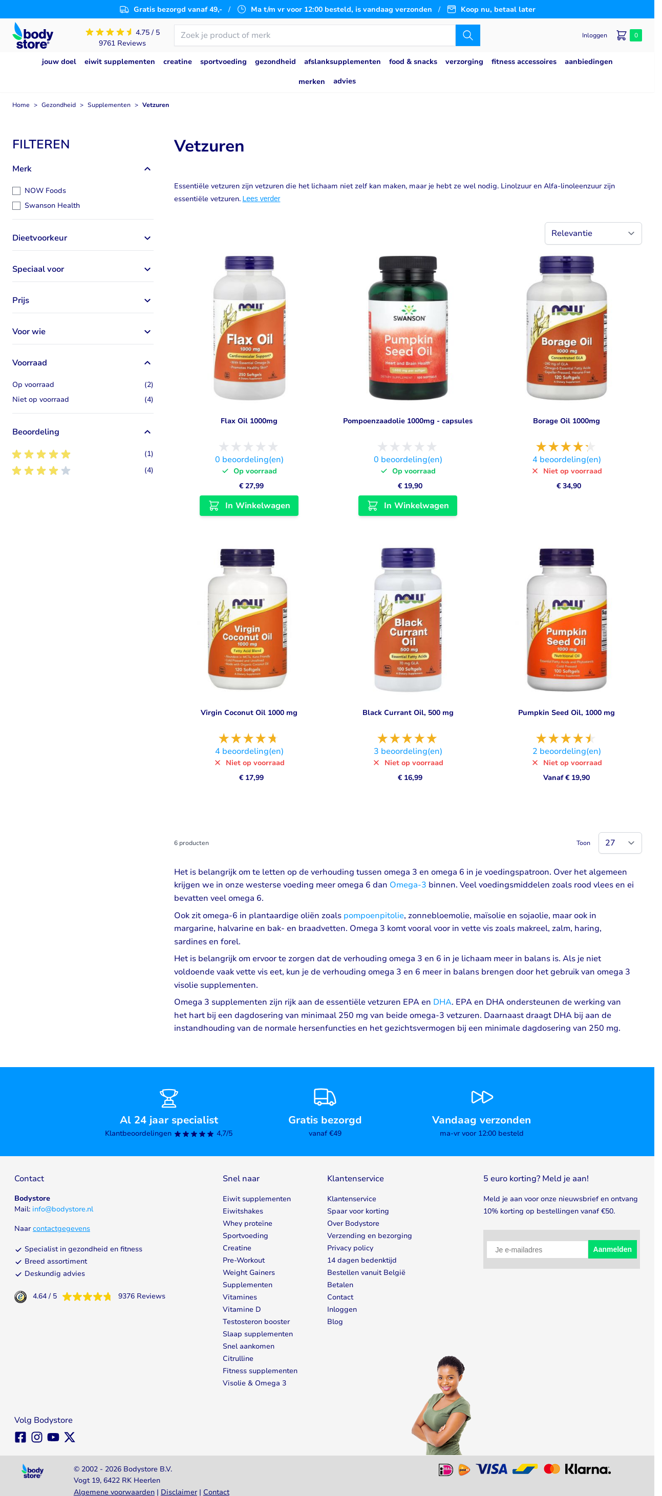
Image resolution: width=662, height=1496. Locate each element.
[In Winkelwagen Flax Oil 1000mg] (249, 505)
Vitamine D (242, 1309)
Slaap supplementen (258, 1334)
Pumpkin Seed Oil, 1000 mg (566, 713)
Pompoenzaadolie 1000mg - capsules (408, 421)
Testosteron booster (256, 1322)
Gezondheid (58, 105)
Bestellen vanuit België (366, 1272)
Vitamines (240, 1297)
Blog (335, 1322)
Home (21, 105)
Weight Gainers (249, 1272)
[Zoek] (468, 35)
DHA (442, 1002)
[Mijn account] (594, 35)
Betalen (340, 1285)
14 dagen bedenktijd (362, 1260)
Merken (311, 81)
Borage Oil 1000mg (566, 421)
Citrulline (238, 1358)
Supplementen (109, 105)
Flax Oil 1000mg (249, 421)
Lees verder (262, 198)
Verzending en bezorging (369, 1236)
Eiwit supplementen (257, 1199)
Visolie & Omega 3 (254, 1383)
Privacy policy (350, 1248)
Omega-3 (408, 885)
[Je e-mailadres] (537, 1250)
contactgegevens (61, 1228)
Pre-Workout (244, 1260)
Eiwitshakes (243, 1211)
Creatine (237, 1248)
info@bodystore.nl (62, 1209)
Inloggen (342, 1309)
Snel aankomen (248, 1346)
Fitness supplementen (260, 1371)
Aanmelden (612, 1249)
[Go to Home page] (32, 35)
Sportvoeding (245, 1236)
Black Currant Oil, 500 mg (408, 713)
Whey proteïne (247, 1223)
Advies (344, 81)
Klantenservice (351, 1199)
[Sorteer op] (593, 233)
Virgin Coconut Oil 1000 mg (249, 713)
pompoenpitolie (374, 915)
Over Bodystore (353, 1223)
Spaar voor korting (358, 1211)
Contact (340, 1297)
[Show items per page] (620, 843)
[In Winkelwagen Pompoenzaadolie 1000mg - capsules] (407, 505)
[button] (83, 144)
